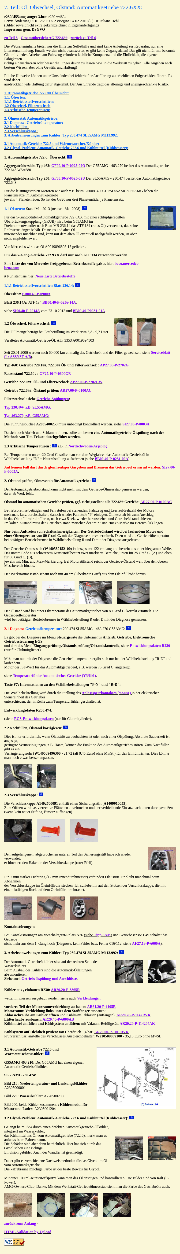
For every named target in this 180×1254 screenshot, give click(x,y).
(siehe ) (98, 935)
